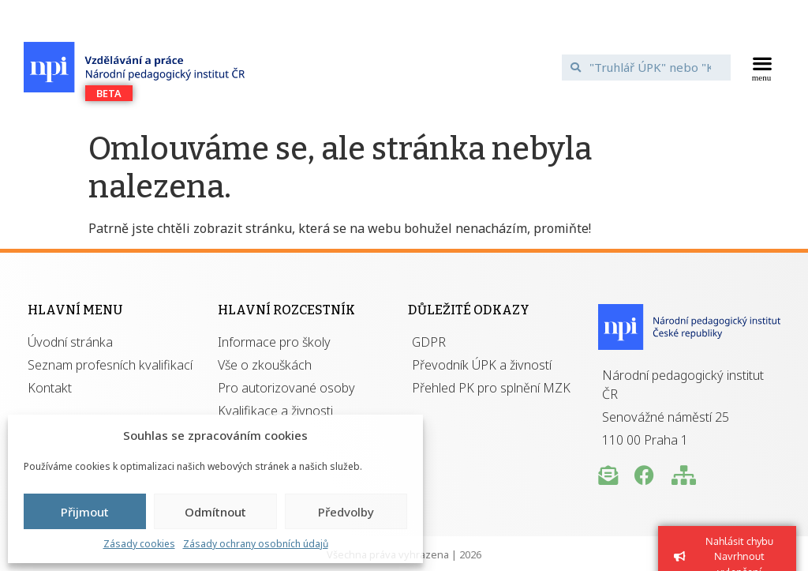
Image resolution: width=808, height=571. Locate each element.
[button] (761, 67)
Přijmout (85, 512)
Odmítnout (215, 512)
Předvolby (346, 512)
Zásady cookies (139, 543)
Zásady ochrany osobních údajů (255, 543)
